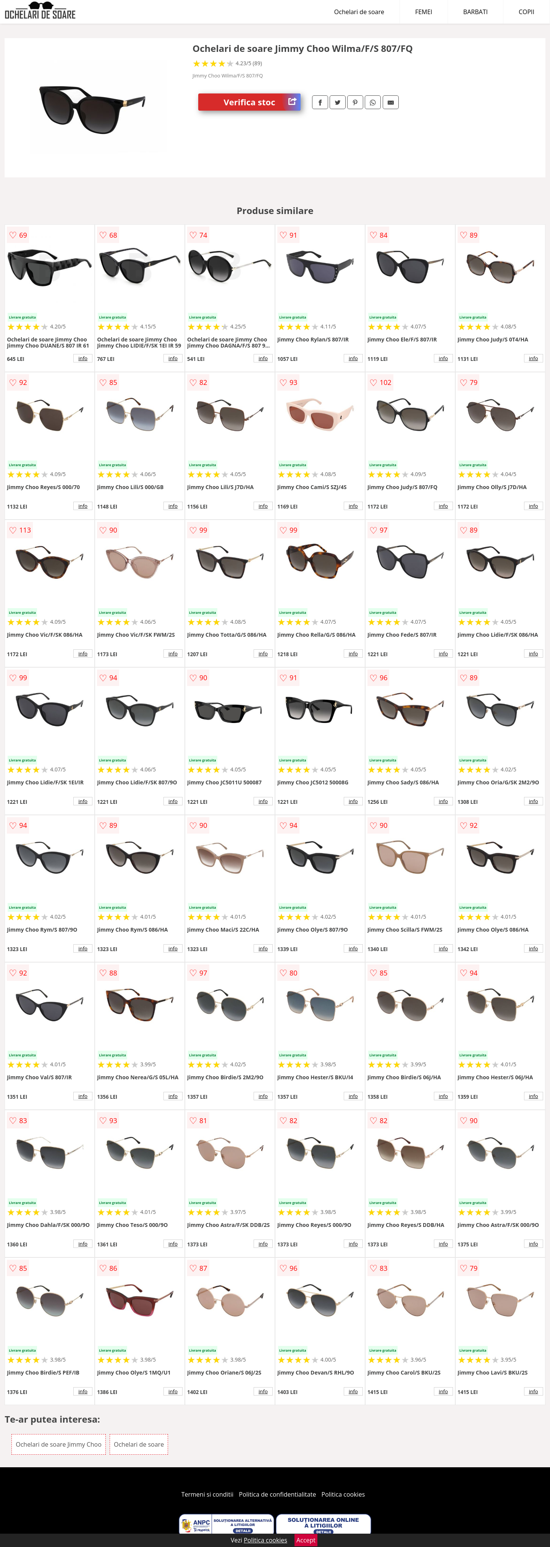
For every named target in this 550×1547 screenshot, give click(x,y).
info (82, 358)
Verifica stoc (262, 102)
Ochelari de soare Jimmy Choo (59, 1444)
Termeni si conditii (207, 1494)
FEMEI (423, 12)
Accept (305, 1540)
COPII (526, 12)
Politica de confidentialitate (277, 1494)
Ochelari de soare (359, 12)
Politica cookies (343, 1494)
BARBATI (475, 12)
